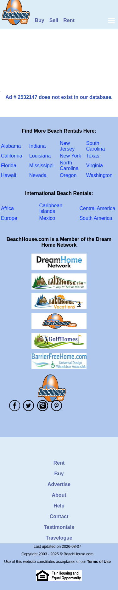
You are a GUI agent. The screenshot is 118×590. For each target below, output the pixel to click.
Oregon (68, 175)
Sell (53, 20)
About (59, 495)
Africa (7, 208)
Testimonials (59, 527)
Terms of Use (99, 561)
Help (59, 505)
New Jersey (67, 146)
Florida (8, 165)
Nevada (38, 175)
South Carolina (95, 146)
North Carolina (69, 165)
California (11, 155)
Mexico (47, 218)
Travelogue (59, 538)
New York (70, 155)
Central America (97, 208)
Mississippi (41, 165)
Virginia (94, 165)
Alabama (11, 146)
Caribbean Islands (50, 208)
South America (95, 218)
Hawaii (8, 175)
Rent (69, 20)
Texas (92, 155)
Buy (39, 20)
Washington (99, 175)
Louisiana (40, 155)
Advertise (59, 484)
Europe (9, 218)
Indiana (37, 146)
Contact (59, 516)
